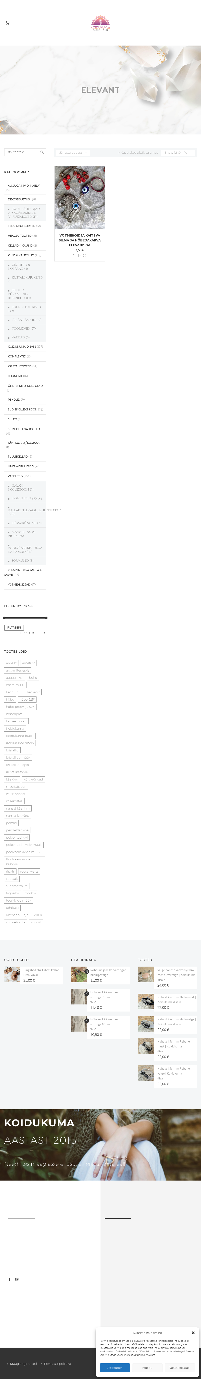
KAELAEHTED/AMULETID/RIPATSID (34, 510)
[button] (193, 1333)
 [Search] (42, 152)
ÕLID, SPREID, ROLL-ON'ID (25, 385)
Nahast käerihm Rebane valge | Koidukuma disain (173, 1073)
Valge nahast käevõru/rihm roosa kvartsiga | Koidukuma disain (176, 975)
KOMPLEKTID (17, 356)
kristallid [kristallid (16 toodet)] (12, 750)
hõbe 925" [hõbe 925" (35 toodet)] (27, 699)
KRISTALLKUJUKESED (27, 277)
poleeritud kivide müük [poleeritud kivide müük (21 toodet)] (24, 845)
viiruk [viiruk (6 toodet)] (38, 915)
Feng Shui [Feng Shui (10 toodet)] (13, 692)
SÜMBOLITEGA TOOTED (24, 429)
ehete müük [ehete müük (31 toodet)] (15, 685)
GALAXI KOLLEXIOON (18, 487)
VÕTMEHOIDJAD (19, 584)
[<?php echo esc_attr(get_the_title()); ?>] (79, 255)
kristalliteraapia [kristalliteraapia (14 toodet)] (17, 765)
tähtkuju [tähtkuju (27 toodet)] (12, 908)
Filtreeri (14, 627)
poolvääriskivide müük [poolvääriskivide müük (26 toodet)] (23, 852)
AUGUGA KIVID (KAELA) (24, 185)
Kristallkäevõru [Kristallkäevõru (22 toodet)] (17, 772)
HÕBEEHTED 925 (24, 498)
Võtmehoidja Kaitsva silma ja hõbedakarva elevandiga (80, 240)
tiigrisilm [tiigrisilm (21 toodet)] (12, 893)
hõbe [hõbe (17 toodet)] (10, 699)
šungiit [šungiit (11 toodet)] (36, 922)
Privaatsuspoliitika (57, 1364)
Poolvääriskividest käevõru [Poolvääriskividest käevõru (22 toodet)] (19, 861)
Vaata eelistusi (179, 1367)
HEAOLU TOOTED (19, 235)
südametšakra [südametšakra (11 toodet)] (16, 886)
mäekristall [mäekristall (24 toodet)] (14, 801)
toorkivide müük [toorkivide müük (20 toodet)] (18, 900)
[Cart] (7, 22)
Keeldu (147, 1367)
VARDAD (18, 337)
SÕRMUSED (20, 560)
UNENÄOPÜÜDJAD (21, 466)
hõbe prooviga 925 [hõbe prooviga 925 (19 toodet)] (20, 707)
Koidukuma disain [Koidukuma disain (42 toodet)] (20, 743)
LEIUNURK (15, 376)
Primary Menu (193, 23)
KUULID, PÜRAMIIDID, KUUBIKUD (18, 294)
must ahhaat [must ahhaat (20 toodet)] (15, 794)
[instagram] (16, 1279)
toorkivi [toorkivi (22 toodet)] (30, 893)
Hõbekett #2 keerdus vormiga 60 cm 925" (104, 1024)
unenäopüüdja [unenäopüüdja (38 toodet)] (17, 915)
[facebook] (9, 1279)
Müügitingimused (23, 1364)
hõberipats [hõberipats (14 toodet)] (14, 714)
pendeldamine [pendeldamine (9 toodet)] (17, 830)
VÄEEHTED (15, 476)
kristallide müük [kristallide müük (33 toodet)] (18, 757)
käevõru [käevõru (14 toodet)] (12, 779)
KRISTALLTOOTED (19, 366)
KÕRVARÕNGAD (24, 523)
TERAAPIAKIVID (24, 320)
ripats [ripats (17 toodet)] (10, 871)
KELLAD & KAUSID (20, 245)
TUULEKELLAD (17, 456)
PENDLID (14, 399)
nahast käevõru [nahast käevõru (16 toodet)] (17, 816)
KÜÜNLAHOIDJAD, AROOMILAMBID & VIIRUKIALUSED (24, 213)
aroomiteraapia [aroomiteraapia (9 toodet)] (17, 670)
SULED (12, 419)
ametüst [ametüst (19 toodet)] (28, 663)
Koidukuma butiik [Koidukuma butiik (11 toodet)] (20, 736)
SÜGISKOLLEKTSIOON (22, 409)
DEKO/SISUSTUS (19, 199)
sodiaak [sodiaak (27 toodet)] (12, 879)
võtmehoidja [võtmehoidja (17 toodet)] (15, 922)
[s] (25, 152)
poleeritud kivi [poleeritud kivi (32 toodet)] (17, 837)
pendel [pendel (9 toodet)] (11, 823)
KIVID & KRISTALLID (21, 255)
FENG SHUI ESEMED (21, 226)
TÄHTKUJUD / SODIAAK (24, 442)
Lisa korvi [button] (75, 255)
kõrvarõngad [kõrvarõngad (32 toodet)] (33, 779)
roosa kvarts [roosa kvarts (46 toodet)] (29, 871)
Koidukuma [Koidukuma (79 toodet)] (15, 728)
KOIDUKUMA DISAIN (22, 346)
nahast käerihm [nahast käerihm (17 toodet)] (18, 808)
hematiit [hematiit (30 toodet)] (33, 692)
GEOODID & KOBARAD (19, 267)
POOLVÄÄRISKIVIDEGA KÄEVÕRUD (25, 550)
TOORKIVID (21, 328)
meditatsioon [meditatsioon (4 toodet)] (16, 787)
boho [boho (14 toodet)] (33, 678)
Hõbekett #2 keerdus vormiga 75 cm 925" (104, 997)
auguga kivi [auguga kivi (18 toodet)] (14, 678)
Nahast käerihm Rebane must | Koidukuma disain (173, 1046)
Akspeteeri (114, 1367)
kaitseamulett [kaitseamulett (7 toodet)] (16, 721)
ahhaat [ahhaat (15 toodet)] (11, 663)
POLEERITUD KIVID (26, 307)
